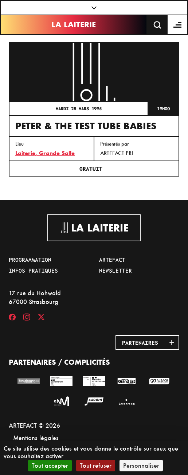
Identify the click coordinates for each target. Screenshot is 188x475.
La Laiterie (73, 24)
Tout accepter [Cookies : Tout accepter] (50, 465)
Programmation (30, 259)
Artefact (112, 259)
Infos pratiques (33, 270)
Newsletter (115, 270)
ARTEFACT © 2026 (34, 425)
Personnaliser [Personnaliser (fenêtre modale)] (141, 465)
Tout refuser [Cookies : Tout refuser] (95, 465)
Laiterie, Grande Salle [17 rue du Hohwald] (45, 153)
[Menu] (178, 25)
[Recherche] (157, 25)
